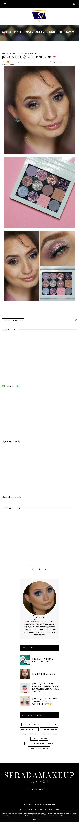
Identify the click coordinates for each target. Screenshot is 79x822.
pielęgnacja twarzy (29, 729)
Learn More (36, 819)
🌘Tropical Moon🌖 (11, 497)
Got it (45, 819)
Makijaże (20, 53)
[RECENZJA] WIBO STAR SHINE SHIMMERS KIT (43, 660)
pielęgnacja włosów (30, 734)
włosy (34, 738)
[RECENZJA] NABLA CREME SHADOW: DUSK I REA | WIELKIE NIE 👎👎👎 (44, 701)
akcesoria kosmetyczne (35, 743)
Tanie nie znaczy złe (49, 729)
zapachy (43, 738)
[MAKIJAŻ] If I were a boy (43, 674)
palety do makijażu (49, 734)
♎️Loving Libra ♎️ (10, 386)
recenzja (26, 724)
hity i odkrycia (50, 724)
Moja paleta (18, 320)
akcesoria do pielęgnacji (39, 748)
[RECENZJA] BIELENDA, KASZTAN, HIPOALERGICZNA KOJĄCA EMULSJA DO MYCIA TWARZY (45, 687)
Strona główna (11, 31)
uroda (50, 743)
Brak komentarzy (31, 53)
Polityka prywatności (39, 789)
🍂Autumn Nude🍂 (11, 441)
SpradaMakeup (39, 774)
